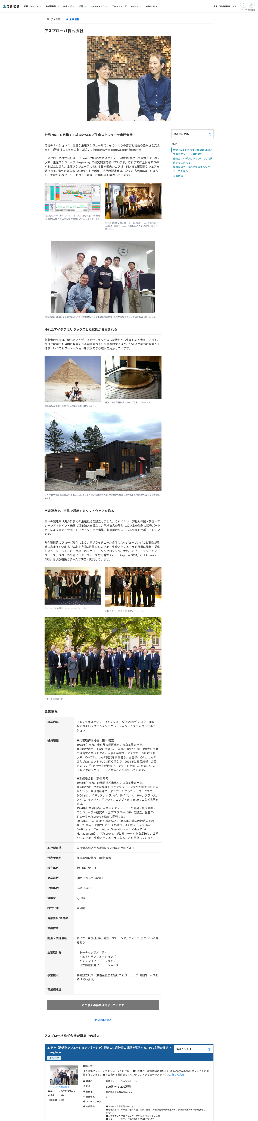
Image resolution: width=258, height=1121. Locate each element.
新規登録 (251, 9)
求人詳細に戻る (103, 1020)
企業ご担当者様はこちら (225, 6)
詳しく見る (178, 1074)
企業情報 (178, 176)
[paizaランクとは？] (210, 134)
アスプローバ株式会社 (58, 1086)
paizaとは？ (151, 6)
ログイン (243, 9)
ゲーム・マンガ (119, 6)
